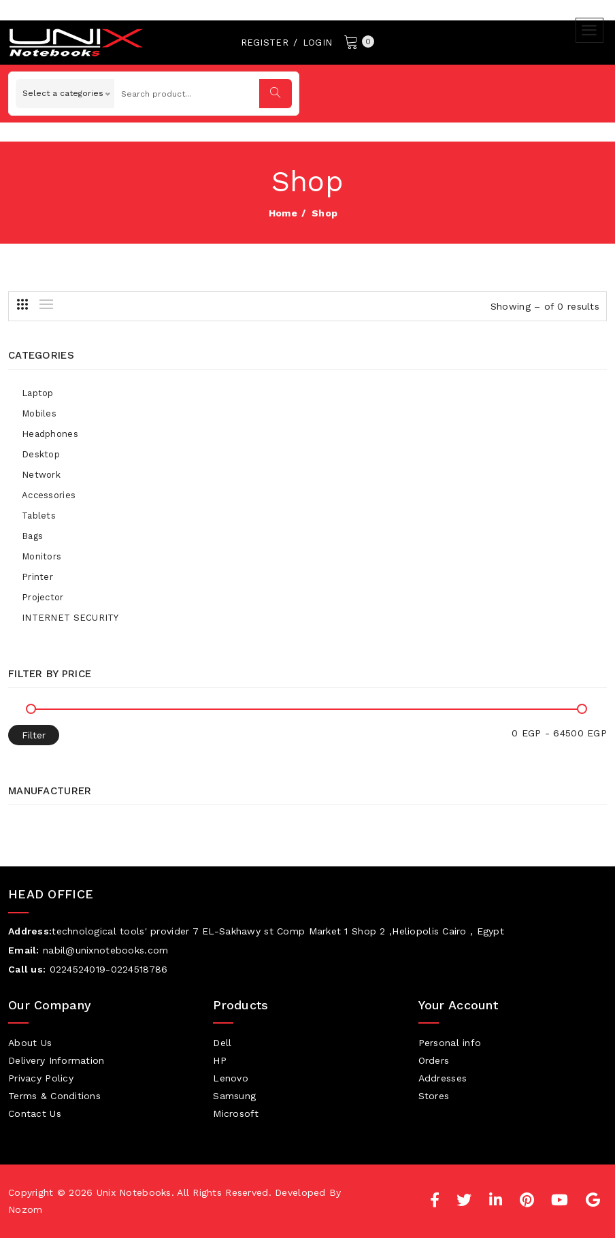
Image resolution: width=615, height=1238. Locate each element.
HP (220, 1060)
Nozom (25, 1209)
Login (317, 42)
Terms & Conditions (54, 1095)
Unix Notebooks (134, 1192)
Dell (222, 1042)
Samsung (234, 1095)
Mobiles (39, 413)
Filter (34, 735)
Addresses (442, 1078)
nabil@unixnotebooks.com (105, 950)
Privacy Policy (40, 1078)
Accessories (49, 495)
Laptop (38, 393)
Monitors (41, 556)
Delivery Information (56, 1060)
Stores (434, 1095)
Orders (434, 1060)
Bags (32, 536)
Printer (37, 577)
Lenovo (230, 1078)
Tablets (39, 515)
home (283, 213)
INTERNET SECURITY (70, 618)
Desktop (41, 454)
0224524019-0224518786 (109, 969)
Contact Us (34, 1113)
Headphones (50, 434)
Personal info (450, 1042)
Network (41, 475)
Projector (43, 597)
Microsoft (236, 1113)
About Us (30, 1042)
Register (264, 42)
